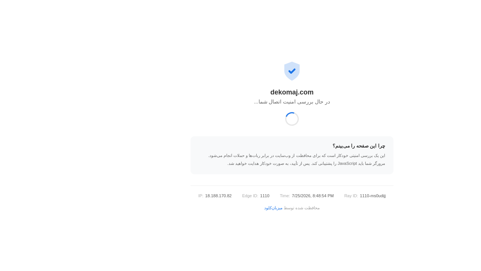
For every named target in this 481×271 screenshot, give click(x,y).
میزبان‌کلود (222, 208)
